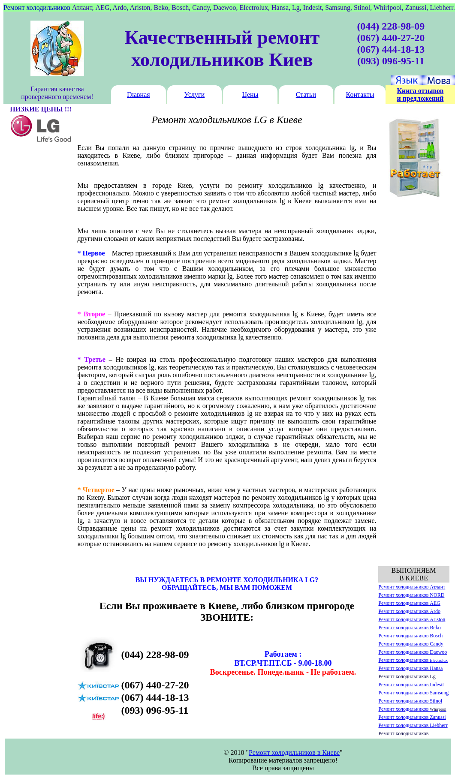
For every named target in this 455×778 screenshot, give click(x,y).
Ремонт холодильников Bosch (411, 636)
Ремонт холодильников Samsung (414, 693)
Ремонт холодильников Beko (410, 628)
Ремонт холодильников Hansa (411, 668)
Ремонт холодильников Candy (411, 644)
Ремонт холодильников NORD (412, 595)
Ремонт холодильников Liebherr (413, 725)
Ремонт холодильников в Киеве (294, 752)
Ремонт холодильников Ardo (410, 611)
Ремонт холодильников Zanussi (412, 717)
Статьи (306, 94)
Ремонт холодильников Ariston (412, 619)
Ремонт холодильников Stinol (411, 701)
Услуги (194, 94)
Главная (138, 94)
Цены (250, 94)
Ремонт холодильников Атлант (412, 587)
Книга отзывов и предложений (420, 94)
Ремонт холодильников (413, 660)
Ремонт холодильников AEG (410, 603)
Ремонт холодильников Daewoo (413, 652)
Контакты (360, 94)
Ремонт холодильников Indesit (411, 685)
